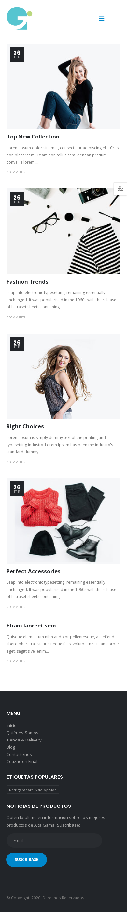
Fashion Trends (28, 281)
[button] (101, 18)
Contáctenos (19, 754)
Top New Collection (33, 136)
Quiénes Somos (22, 733)
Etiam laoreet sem (31, 625)
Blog (11, 747)
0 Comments (16, 172)
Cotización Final (22, 761)
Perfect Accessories (34, 571)
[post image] (63, 86)
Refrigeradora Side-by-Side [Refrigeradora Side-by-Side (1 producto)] (33, 789)
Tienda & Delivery (24, 740)
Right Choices (25, 426)
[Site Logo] (20, 18)
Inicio (12, 725)
